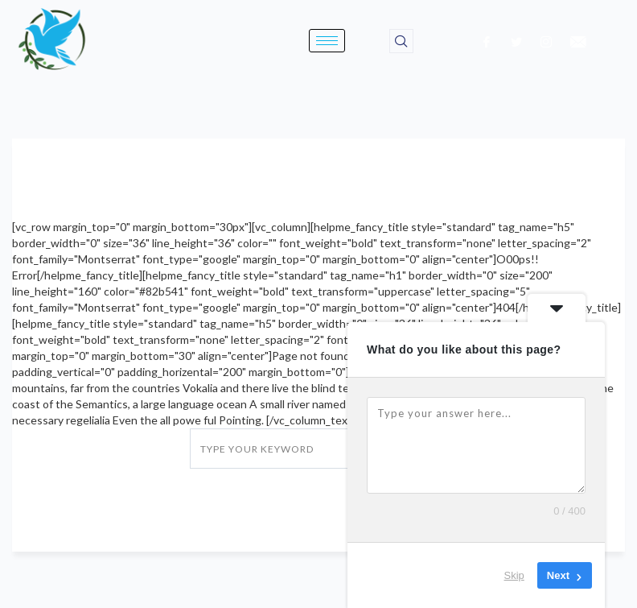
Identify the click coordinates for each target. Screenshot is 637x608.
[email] (578, 41)
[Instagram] (546, 41)
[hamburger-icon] (327, 40)
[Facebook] (486, 41)
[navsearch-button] (401, 41)
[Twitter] (516, 41)
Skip (514, 575)
